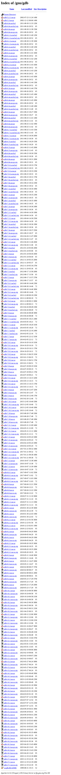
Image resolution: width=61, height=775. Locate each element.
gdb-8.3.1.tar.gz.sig (11, 546)
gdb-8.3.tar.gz (9, 555)
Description (42, 9)
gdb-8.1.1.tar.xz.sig (11, 505)
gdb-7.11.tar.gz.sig (10, 440)
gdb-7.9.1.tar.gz (9, 378)
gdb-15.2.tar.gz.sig (10, 712)
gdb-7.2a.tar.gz (9, 207)
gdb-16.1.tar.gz (9, 721)
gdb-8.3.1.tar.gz (9, 543)
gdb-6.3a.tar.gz (9, 88)
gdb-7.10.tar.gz (9, 413)
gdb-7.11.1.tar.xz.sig (11, 434)
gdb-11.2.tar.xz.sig (10, 635)
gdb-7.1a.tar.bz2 (10, 189)
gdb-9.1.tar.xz (9, 573)
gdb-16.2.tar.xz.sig (10, 741)
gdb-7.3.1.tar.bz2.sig (11, 215)
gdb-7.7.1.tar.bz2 (10, 319)
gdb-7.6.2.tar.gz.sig (11, 304)
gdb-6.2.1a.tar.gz (10, 65)
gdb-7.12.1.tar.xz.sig (11, 458)
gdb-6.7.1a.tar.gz (10, 136)
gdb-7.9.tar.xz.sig (10, 399)
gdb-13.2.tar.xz (9, 667)
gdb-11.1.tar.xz (9, 620)
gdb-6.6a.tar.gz (9, 124)
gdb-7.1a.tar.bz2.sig (11, 192)
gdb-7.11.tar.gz (9, 437)
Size (35, 9)
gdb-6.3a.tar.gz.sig (10, 91)
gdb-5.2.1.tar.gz (9, 17)
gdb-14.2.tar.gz (9, 685)
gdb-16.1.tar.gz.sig (10, 724)
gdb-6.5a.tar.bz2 (10, 106)
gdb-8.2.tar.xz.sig (10, 540)
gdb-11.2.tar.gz (9, 626)
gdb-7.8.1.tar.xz (9, 348)
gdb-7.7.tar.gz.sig (10, 339)
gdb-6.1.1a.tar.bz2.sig (12, 38)
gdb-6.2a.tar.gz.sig (10, 79)
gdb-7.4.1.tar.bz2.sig (11, 239)
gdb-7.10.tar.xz (9, 419)
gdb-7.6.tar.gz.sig (10, 316)
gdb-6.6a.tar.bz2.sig (11, 121)
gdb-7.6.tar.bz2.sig (10, 310)
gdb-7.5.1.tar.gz (9, 266)
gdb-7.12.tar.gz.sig (10, 464)
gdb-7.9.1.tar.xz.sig (11, 387)
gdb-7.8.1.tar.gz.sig (11, 345)
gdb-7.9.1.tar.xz (9, 384)
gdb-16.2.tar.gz (9, 732)
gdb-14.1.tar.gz (9, 673)
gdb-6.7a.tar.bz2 (10, 141)
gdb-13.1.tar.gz (9, 650)
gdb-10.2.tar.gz (9, 602)
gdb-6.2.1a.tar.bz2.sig (12, 62)
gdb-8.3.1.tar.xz (9, 549)
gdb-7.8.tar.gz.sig (10, 369)
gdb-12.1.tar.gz (9, 638)
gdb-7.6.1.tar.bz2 (10, 283)
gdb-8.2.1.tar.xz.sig (11, 529)
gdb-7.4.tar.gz (9, 254)
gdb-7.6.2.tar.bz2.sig (11, 298)
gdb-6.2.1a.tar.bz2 (10, 59)
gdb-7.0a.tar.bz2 (10, 177)
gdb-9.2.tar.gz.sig (10, 582)
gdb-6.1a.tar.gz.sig (10, 56)
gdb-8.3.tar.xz (9, 561)
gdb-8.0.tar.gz (9, 484)
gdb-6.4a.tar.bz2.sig (11, 97)
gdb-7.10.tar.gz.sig (10, 416)
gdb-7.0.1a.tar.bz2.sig (12, 168)
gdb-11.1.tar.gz (9, 614)
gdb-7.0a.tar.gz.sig (10, 186)
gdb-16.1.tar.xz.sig (10, 729)
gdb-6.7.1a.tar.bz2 (10, 130)
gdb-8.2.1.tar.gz (9, 520)
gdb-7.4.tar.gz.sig (10, 257)
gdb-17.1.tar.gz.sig (10, 759)
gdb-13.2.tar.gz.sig (10, 664)
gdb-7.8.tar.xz (9, 372)
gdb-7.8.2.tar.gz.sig (11, 357)
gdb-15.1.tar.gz (9, 697)
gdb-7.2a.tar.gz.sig (10, 209)
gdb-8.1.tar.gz (9, 508)
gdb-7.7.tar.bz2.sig (10, 334)
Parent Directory (10, 14)
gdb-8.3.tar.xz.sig (10, 564)
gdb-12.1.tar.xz (9, 644)
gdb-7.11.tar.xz (9, 443)
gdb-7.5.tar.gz (9, 277)
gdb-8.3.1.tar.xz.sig (11, 552)
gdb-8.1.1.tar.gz (9, 496)
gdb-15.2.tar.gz (9, 709)
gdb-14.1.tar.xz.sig (10, 682)
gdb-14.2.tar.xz (9, 691)
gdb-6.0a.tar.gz (9, 29)
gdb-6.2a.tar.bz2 (10, 71)
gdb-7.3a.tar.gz (9, 230)
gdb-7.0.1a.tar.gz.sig (11, 174)
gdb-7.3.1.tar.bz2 (10, 212)
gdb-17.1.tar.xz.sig (10, 765)
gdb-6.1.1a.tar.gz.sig (11, 44)
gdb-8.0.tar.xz (9, 490)
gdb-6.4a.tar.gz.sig (10, 103)
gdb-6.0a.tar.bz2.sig (11, 26)
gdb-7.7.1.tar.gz (9, 325)
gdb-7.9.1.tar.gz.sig (11, 381)
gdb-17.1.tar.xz (9, 762)
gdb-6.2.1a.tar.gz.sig (11, 68)
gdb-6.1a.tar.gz (9, 53)
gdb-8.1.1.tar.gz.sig (11, 499)
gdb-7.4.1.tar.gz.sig (11, 245)
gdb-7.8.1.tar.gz (9, 342)
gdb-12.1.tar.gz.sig (10, 641)
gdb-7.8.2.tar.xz (9, 360)
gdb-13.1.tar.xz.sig (10, 659)
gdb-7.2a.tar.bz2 (10, 201)
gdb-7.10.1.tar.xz (10, 407)
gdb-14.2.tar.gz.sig (10, 688)
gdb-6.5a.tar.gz (9, 112)
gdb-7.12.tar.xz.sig (10, 469)
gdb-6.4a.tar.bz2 (10, 94)
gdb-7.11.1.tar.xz (10, 431)
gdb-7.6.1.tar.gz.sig (11, 292)
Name (12, 9)
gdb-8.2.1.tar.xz (9, 526)
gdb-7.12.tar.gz (9, 461)
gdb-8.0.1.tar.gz (9, 472)
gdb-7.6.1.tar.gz (9, 289)
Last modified (26, 9)
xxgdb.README (10, 768)
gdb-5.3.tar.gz (9, 20)
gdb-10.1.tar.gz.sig (10, 594)
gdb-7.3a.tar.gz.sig (10, 233)
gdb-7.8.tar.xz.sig (10, 375)
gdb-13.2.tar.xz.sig (10, 670)
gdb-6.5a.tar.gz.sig (10, 115)
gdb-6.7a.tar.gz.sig (10, 150)
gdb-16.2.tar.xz (9, 738)
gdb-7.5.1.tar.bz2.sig (11, 263)
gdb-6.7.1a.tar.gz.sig (11, 139)
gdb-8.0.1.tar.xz (9, 478)
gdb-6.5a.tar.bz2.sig (11, 109)
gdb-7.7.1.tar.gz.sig (11, 328)
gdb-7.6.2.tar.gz (9, 301)
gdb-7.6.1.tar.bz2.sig (11, 286)
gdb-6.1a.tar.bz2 (10, 47)
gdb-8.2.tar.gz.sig (10, 534)
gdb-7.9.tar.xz (9, 396)
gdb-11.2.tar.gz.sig (10, 629)
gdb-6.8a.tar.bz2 (10, 153)
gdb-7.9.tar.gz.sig (10, 393)
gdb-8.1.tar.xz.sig (10, 517)
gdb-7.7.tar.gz (9, 337)
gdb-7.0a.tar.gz (9, 183)
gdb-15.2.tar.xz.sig (10, 718)
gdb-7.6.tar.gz (9, 313)
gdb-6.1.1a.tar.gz (10, 41)
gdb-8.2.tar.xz (9, 537)
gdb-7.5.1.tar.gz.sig (11, 269)
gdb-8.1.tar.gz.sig (10, 511)
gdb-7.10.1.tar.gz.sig (11, 404)
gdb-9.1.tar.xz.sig (10, 576)
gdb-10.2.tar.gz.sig (10, 605)
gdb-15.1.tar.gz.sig (10, 700)
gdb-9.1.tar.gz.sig (10, 570)
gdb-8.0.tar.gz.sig (10, 487)
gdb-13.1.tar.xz (9, 656)
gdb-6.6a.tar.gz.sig (10, 127)
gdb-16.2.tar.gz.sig (10, 735)
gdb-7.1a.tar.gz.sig (10, 198)
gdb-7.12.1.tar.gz (10, 449)
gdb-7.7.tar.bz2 (9, 331)
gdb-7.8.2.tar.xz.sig (11, 363)
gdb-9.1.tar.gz (9, 567)
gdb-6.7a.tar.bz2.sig (11, 144)
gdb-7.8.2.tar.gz (9, 354)
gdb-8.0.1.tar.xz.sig (11, 481)
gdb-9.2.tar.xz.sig (10, 588)
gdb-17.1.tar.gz (9, 756)
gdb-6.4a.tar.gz (9, 100)
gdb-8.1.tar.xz (9, 514)
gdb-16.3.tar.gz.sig (10, 747)
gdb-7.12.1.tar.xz (10, 455)
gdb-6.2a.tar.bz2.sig (11, 74)
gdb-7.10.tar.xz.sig (10, 422)
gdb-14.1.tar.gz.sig (10, 676)
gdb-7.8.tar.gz (9, 366)
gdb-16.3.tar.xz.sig (10, 753)
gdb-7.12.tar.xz (9, 467)
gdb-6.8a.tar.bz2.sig (11, 156)
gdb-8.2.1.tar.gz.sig (11, 523)
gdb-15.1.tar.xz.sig (10, 706)
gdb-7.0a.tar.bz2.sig (11, 180)
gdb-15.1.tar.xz (9, 703)
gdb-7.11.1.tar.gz (10, 425)
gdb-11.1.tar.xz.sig (10, 623)
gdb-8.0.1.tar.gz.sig (11, 475)
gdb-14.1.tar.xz (9, 679)
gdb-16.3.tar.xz (9, 750)
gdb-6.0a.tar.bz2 (10, 23)
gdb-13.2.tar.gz (9, 661)
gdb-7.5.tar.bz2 (9, 271)
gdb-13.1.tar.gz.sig (10, 653)
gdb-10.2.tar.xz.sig (10, 611)
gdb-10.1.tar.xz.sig (10, 599)
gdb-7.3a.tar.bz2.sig (11, 227)
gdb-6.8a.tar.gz (9, 159)
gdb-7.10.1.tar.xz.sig (11, 410)
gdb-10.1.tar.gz (9, 591)
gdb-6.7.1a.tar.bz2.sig (12, 133)
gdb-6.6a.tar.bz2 (10, 118)
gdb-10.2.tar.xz (9, 608)
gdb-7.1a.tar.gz (9, 195)
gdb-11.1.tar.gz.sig (10, 617)
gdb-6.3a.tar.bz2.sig (11, 85)
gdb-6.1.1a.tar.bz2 (10, 35)
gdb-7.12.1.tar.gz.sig (11, 452)
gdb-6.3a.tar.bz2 (10, 82)
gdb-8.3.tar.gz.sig (10, 558)
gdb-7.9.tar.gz (9, 390)
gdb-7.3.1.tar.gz (9, 218)
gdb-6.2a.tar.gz (9, 77)
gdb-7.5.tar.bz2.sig (10, 274)
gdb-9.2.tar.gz (9, 579)
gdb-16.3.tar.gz (9, 744)
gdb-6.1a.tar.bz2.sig (11, 50)
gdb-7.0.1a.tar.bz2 (10, 165)
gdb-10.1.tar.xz (9, 597)
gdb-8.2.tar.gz (9, 531)
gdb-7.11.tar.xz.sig (10, 446)
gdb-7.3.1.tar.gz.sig (11, 221)
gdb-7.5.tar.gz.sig (10, 280)
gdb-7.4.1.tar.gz (9, 242)
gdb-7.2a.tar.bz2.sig (11, 204)
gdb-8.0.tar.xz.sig (10, 493)
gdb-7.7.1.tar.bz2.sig (11, 322)
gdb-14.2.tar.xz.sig (10, 694)
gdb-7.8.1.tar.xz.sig (11, 351)
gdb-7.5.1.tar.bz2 (10, 260)
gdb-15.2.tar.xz (9, 715)
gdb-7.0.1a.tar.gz (10, 171)
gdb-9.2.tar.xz (9, 585)
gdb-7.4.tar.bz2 (9, 248)
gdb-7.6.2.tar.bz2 (10, 295)
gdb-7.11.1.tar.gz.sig (11, 428)
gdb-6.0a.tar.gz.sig (10, 32)
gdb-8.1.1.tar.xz (9, 502)
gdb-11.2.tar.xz (9, 632)
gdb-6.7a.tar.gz (9, 147)
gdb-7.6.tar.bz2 (9, 307)
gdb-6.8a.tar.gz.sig (10, 162)
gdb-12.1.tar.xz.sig (10, 647)
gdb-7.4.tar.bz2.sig (10, 251)
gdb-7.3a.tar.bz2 (10, 224)
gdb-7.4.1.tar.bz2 (10, 236)
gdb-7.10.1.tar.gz (10, 401)
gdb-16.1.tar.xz (9, 727)
